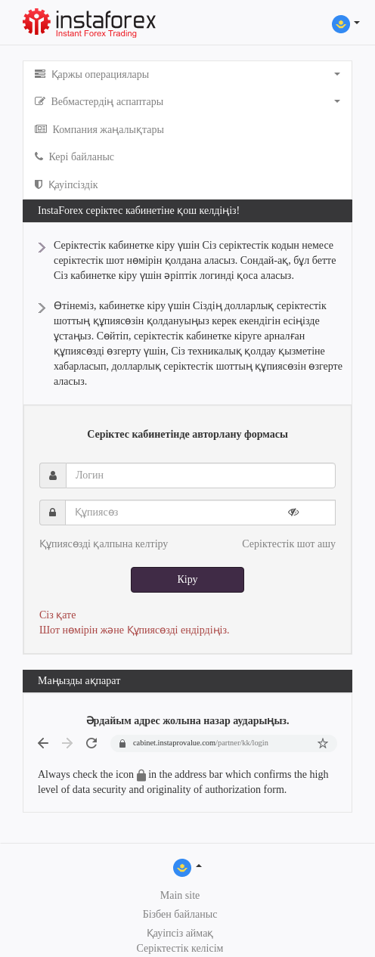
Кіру (187, 579)
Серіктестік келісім (180, 948)
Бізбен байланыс (180, 914)
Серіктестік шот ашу (289, 544)
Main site (180, 895)
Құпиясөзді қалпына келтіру (103, 544)
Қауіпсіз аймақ (180, 933)
